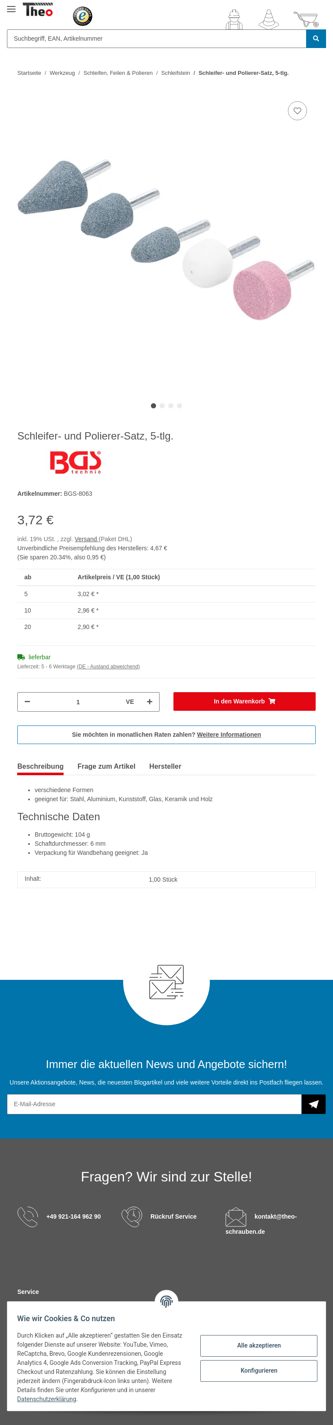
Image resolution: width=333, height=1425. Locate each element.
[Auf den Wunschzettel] (297, 110)
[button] (234, 19)
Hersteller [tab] (165, 766)
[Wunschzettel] (268, 19)
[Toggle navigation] (11, 5)
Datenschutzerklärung (72, 1399)
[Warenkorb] (306, 19)
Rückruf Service (173, 1216)
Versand (86, 539)
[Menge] (78, 702)
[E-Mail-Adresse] (154, 1104)
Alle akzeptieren (255, 1345)
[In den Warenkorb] (244, 701)
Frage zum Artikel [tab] (107, 766)
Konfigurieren (254, 1370)
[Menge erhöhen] (149, 702)
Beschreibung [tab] (40, 766)
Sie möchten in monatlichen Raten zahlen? (166, 734)
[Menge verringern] (27, 702)
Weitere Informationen (229, 734)
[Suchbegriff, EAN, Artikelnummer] (157, 38)
